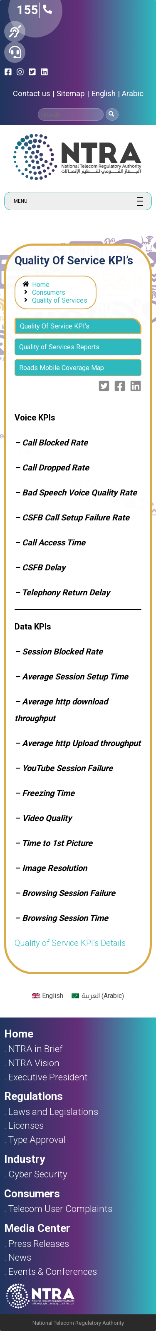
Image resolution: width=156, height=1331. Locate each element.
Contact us (31, 93)
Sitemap (71, 93)
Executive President (48, 1077)
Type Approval (37, 1139)
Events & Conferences (52, 1271)
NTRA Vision (33, 1062)
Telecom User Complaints (60, 1208)
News (19, 1257)
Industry (24, 1159)
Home (41, 285)
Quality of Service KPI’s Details (70, 943)
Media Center (37, 1228)
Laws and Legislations (53, 1111)
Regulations (33, 1096)
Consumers (48, 292)
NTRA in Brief (35, 1048)
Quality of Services (59, 300)
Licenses (26, 1125)
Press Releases (38, 1243)
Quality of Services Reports (59, 347)
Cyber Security (37, 1174)
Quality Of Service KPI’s (54, 326)
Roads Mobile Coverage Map (61, 368)
